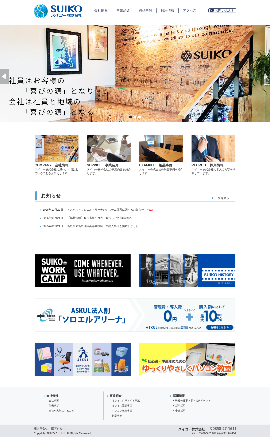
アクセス (189, 10)
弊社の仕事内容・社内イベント (193, 400)
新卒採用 (180, 405)
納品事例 (145, 10)
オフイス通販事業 (122, 405)
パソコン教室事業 (122, 410)
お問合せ (42, 428)
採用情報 (167, 10)
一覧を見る (222, 198)
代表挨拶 (54, 405)
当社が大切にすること (61, 410)
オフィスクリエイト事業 (126, 400)
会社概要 (54, 400)
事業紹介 (123, 10)
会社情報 (101, 10)
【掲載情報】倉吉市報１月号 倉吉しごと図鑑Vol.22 (99, 217)
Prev (4, 76)
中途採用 (180, 410)
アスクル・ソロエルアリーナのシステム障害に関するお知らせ (105, 209)
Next (265, 76)
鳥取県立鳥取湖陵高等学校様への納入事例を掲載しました (103, 226)
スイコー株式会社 (191, 429)
